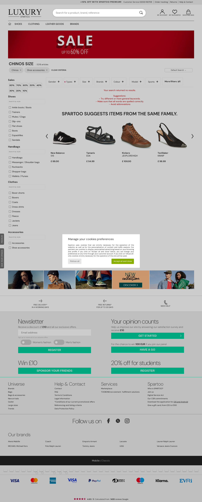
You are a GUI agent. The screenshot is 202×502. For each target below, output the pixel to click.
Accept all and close (122, 261)
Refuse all (74, 261)
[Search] (141, 13)
